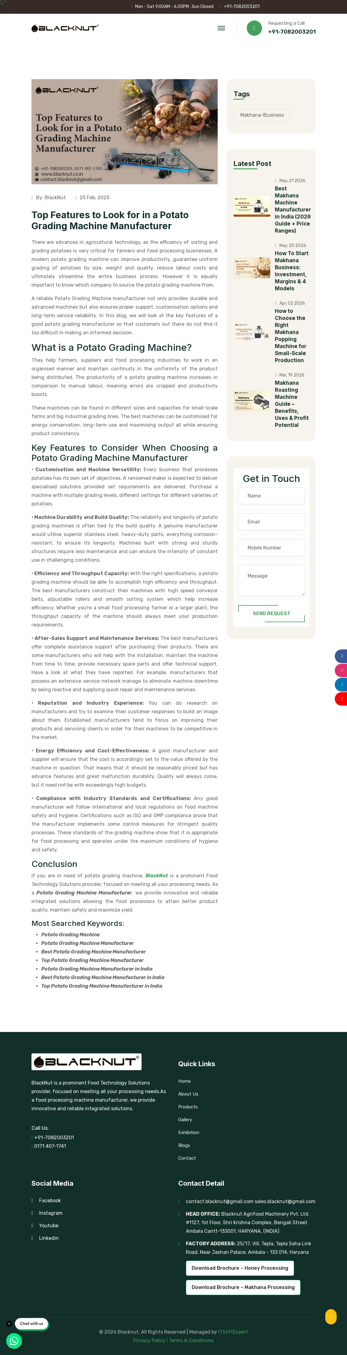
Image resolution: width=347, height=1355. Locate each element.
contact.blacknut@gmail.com (219, 1201)
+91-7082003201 (242, 6)
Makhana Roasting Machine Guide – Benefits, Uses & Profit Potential (292, 404)
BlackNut (157, 876)
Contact (187, 1158)
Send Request (271, 613)
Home (184, 1081)
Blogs (184, 1145)
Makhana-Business (262, 115)
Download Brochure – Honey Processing (240, 1268)
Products (188, 1107)
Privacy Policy (150, 1340)
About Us (188, 1094)
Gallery (185, 1119)
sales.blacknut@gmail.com (285, 1201)
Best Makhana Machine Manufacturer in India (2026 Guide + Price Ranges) (293, 209)
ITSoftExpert (233, 1332)
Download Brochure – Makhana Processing (243, 1287)
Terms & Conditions (191, 1340)
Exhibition (188, 1132)
